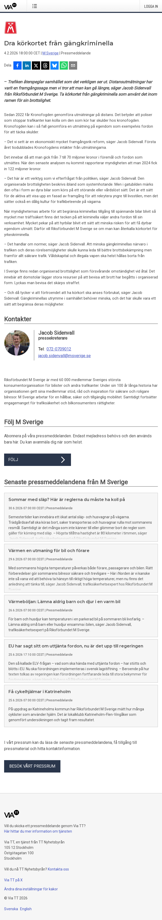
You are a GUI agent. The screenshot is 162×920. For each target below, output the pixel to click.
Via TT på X (13, 880)
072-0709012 (59, 349)
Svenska (11, 909)
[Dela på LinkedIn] (27, 66)
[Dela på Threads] (45, 66)
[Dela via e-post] (73, 66)
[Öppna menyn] (35, 6)
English (26, 909)
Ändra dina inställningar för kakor (31, 889)
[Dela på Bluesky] (54, 66)
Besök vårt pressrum (32, 766)
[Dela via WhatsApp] (64, 66)
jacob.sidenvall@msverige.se (64, 356)
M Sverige (50, 53)
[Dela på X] (36, 66)
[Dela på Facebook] (17, 66)
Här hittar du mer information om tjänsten (38, 831)
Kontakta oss (58, 869)
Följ (37, 460)
